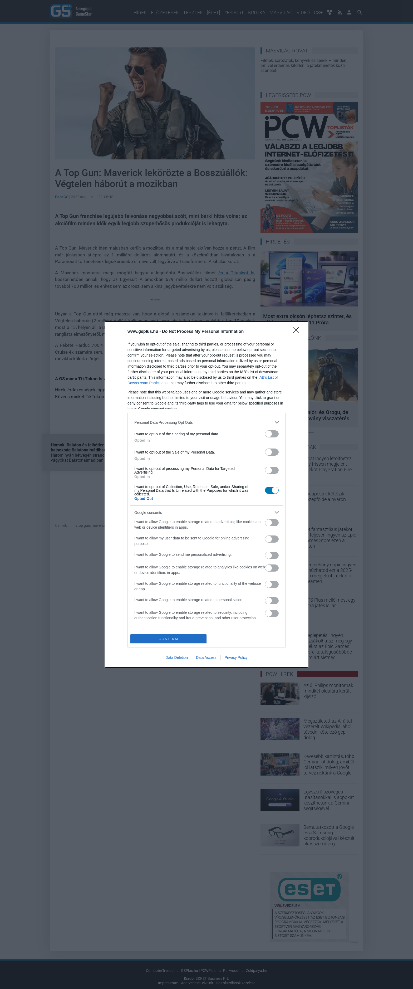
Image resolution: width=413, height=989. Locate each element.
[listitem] (206, 422)
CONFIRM (168, 639)
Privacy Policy (236, 657)
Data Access (206, 657)
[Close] (298, 332)
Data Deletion (176, 657)
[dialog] (206, 494)
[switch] (272, 433)
